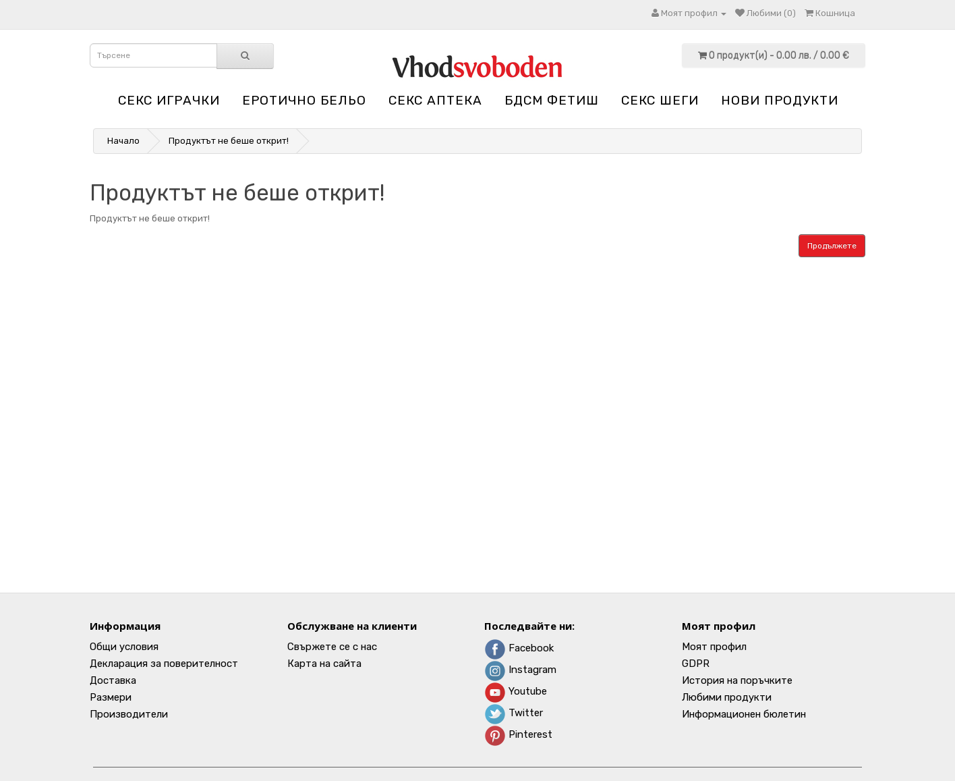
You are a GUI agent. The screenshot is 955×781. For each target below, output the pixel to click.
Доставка (113, 680)
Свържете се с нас (332, 647)
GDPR (696, 663)
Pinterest (518, 734)
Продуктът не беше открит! (229, 141)
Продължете (832, 245)
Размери (111, 697)
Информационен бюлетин (744, 714)
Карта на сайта (324, 663)
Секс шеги (660, 100)
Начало (123, 141)
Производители (129, 714)
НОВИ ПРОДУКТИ (779, 100)
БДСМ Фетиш (551, 100)
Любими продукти (727, 697)
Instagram (520, 670)
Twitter (513, 713)
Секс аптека (435, 100)
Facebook (519, 648)
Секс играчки (169, 100)
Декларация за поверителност (164, 663)
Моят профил (714, 647)
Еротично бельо (304, 100)
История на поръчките (737, 680)
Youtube (515, 691)
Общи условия (124, 647)
